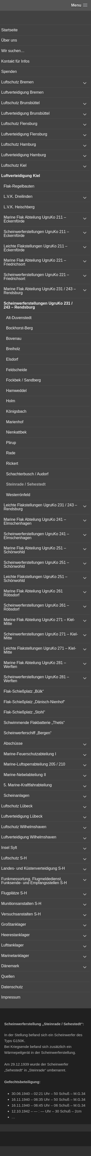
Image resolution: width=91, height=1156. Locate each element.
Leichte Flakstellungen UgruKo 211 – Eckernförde (35, 248)
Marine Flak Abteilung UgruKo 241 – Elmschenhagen (35, 521)
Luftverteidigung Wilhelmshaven (28, 837)
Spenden (9, 71)
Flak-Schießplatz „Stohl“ (24, 712)
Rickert (12, 463)
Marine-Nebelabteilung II (25, 775)
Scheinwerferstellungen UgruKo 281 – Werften (36, 679)
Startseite (9, 30)
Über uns (9, 40)
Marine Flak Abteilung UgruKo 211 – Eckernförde (35, 219)
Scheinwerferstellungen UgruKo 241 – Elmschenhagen (36, 536)
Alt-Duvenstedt (19, 318)
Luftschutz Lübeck (17, 806)
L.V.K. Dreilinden (18, 196)
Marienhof (14, 422)
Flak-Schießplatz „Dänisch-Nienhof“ (34, 702)
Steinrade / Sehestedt (26, 484)
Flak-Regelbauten (19, 186)
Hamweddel (16, 391)
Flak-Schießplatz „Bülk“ (24, 691)
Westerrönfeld (18, 495)
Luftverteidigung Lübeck (21, 816)
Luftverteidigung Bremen (22, 92)
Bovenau (13, 338)
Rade (10, 453)
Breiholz (13, 349)
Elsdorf (12, 359)
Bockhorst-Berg (19, 328)
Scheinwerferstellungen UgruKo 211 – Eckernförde (36, 234)
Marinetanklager (15, 956)
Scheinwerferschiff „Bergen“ (27, 733)
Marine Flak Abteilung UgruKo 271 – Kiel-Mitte (39, 622)
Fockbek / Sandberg (23, 380)
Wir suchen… (13, 51)
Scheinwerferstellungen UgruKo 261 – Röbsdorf (36, 607)
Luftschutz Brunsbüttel (20, 103)
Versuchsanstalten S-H (21, 914)
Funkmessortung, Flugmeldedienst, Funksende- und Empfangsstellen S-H (34, 881)
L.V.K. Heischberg (19, 207)
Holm (10, 401)
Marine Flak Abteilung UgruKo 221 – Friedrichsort (35, 262)
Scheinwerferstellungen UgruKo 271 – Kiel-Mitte (41, 636)
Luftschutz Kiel (13, 165)
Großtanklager (13, 924)
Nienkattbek (16, 432)
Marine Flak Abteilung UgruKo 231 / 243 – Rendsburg (40, 291)
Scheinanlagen (16, 795)
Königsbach (16, 411)
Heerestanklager (15, 935)
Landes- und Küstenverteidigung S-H (33, 868)
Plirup (11, 443)
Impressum (10, 997)
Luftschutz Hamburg (18, 144)
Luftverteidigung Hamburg (23, 155)
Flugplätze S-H (14, 893)
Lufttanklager (12, 945)
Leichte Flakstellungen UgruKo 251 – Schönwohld (35, 579)
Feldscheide (16, 370)
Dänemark (10, 966)
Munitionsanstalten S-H (21, 903)
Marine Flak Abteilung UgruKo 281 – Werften (35, 665)
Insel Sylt (9, 847)
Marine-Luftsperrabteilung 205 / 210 (34, 764)
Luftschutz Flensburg (19, 124)
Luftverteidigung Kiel (20, 176)
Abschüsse (13, 743)
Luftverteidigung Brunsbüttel (25, 113)
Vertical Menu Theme (55, 1151)
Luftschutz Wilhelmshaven (23, 827)
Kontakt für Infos (15, 61)
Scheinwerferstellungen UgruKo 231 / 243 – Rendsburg (38, 305)
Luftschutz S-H (14, 858)
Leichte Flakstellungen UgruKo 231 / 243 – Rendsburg (40, 507)
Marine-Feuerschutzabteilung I (30, 754)
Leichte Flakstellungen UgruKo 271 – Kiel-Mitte (40, 650)
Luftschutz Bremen (17, 82)
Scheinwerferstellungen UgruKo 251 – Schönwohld (36, 564)
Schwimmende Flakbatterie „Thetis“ (34, 723)
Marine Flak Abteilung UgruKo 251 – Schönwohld (35, 550)
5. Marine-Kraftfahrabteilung (28, 785)
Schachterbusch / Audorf (27, 474)
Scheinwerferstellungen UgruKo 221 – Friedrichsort (36, 277)
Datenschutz (12, 987)
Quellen (8, 976)
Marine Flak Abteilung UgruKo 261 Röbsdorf (33, 593)
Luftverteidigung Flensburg (24, 134)
